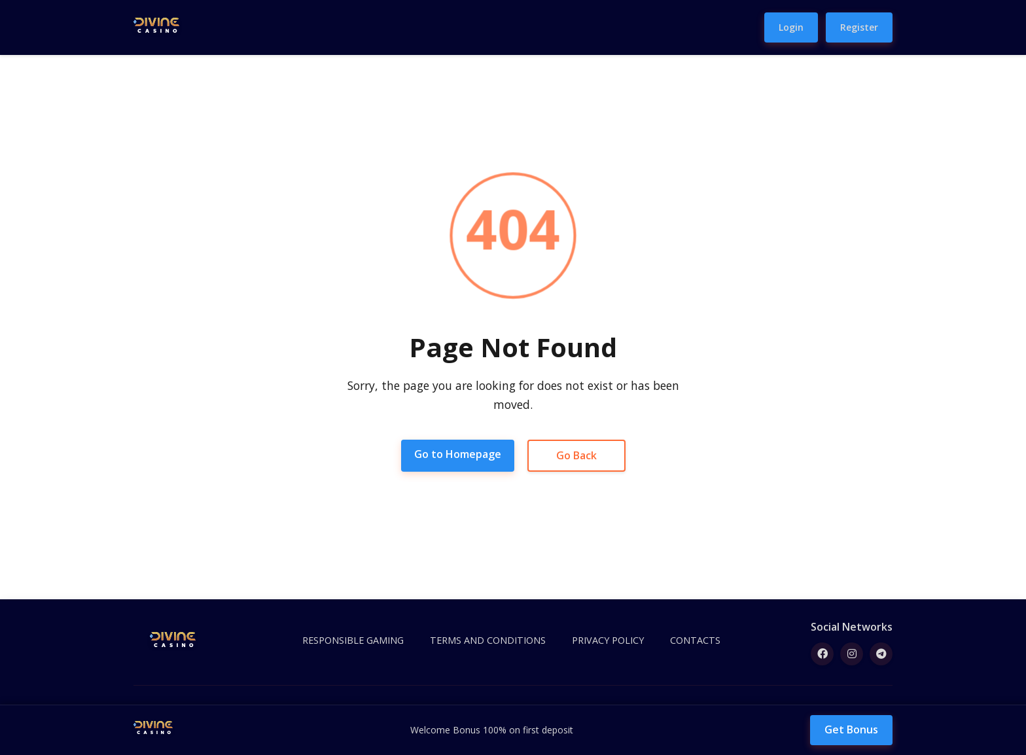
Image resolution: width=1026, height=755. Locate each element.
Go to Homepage (457, 454)
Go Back (576, 455)
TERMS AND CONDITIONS (488, 640)
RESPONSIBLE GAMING (353, 640)
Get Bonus (851, 729)
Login (791, 27)
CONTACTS (695, 640)
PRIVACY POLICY (608, 640)
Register (859, 27)
